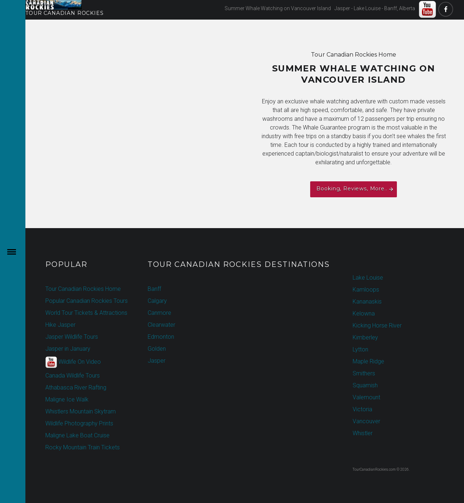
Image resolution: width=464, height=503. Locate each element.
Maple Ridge (368, 361)
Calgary (157, 300)
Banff (154, 288)
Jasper (156, 360)
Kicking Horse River (377, 325)
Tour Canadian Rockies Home (83, 288)
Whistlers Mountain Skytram (80, 411)
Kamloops (366, 289)
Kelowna (364, 313)
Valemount (366, 397)
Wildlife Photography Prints (79, 423)
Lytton (360, 349)
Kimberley (365, 337)
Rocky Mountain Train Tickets (82, 447)
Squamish (365, 385)
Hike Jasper (60, 324)
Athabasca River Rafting (75, 387)
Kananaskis (367, 301)
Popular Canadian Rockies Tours (86, 300)
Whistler (363, 433)
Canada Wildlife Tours (72, 375)
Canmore (159, 312)
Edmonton (161, 336)
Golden (157, 348)
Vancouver (366, 421)
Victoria (362, 409)
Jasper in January (67, 348)
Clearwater (161, 324)
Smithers (364, 373)
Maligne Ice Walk (67, 399)
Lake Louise (368, 277)
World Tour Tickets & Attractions (86, 312)
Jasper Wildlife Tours (71, 336)
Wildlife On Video (73, 362)
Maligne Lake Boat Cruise (77, 435)
